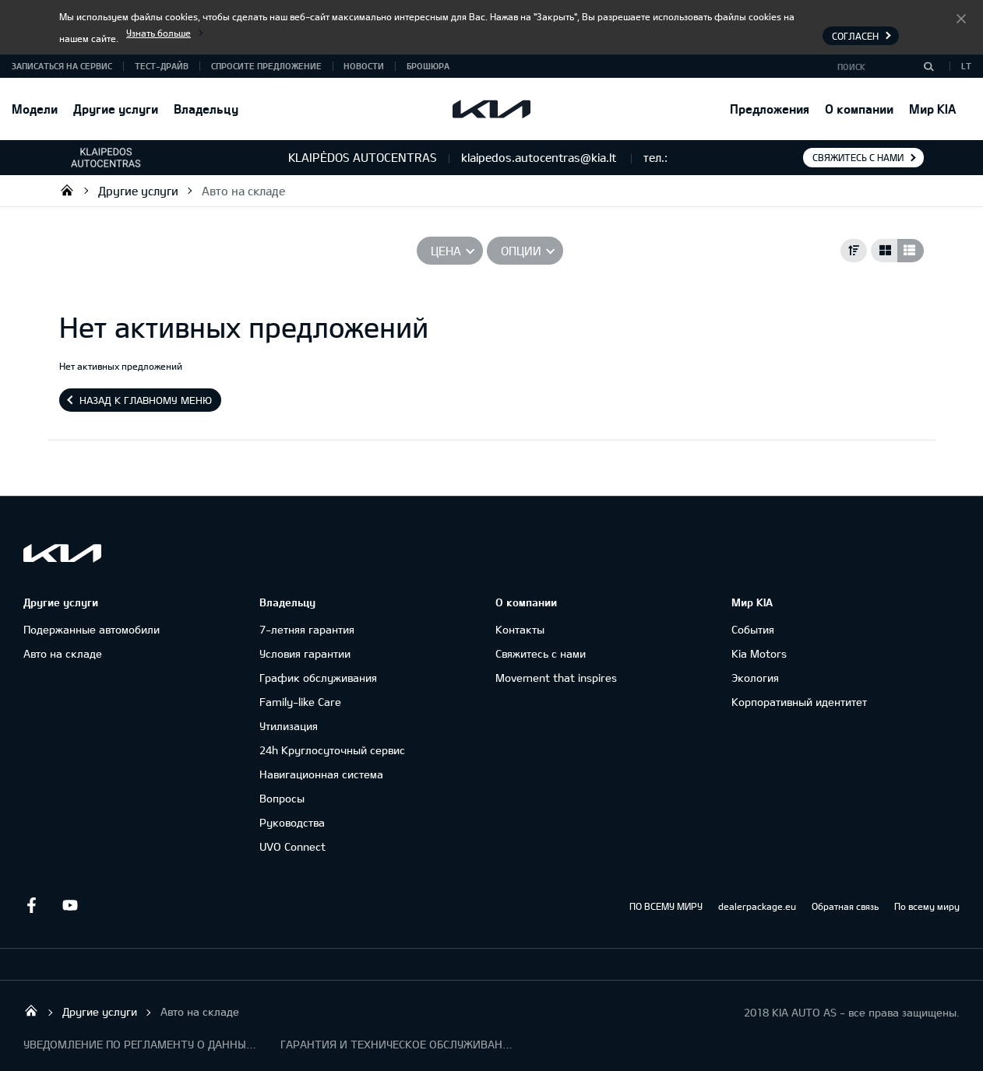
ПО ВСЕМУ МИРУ (666, 906)
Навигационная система (321, 774)
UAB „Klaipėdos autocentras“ (67, 190)
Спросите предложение (266, 66)
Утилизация (288, 725)
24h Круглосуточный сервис (332, 750)
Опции (521, 251)
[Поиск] (928, 66)
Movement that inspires (556, 677)
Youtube (70, 905)
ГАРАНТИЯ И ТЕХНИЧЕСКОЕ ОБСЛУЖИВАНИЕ (397, 1044)
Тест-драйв (161, 66)
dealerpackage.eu (757, 906)
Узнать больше (158, 32)
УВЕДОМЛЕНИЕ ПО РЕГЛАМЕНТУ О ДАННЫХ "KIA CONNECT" (140, 1044)
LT (966, 66)
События (752, 629)
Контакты (519, 629)
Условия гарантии (305, 653)
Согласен (961, 17)
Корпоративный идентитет (799, 701)
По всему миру (927, 906)
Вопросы (282, 798)
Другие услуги (115, 108)
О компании (859, 108)
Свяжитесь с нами (858, 157)
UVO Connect (292, 846)
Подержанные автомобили (91, 629)
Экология (755, 677)
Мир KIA (932, 108)
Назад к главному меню (145, 400)
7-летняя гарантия (306, 629)
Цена (446, 251)
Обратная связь (845, 906)
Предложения (769, 108)
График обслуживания (318, 677)
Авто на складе (243, 191)
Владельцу (206, 108)
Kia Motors (759, 653)
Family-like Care (300, 701)
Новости (364, 66)
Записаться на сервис (62, 66)
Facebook (31, 905)
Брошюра (428, 66)
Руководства (292, 822)
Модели (35, 108)
